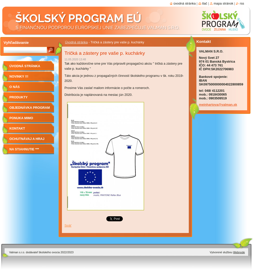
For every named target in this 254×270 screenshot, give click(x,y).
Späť (68, 225)
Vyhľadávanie (16, 42)
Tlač (204, 3)
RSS (242, 3)
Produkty (18, 97)
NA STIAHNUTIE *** (24, 149)
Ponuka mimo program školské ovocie (26, 119)
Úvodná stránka (76, 42)
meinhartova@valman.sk (218, 104)
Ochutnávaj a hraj (26, 139)
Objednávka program (29, 108)
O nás (14, 87)
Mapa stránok (223, 3)
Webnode (239, 252)
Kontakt (17, 128)
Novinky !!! (18, 76)
